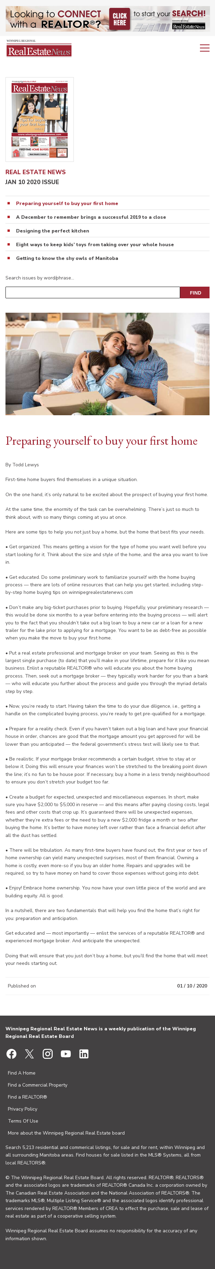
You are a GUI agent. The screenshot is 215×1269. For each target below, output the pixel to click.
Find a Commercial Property (37, 1085)
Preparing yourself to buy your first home (67, 204)
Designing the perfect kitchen (52, 231)
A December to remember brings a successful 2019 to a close (91, 217)
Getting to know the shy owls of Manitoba (67, 258)
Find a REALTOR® (27, 1097)
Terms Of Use (23, 1121)
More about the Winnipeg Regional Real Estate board (66, 1133)
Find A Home (22, 1073)
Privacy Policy (22, 1109)
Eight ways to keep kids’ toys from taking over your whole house (95, 245)
